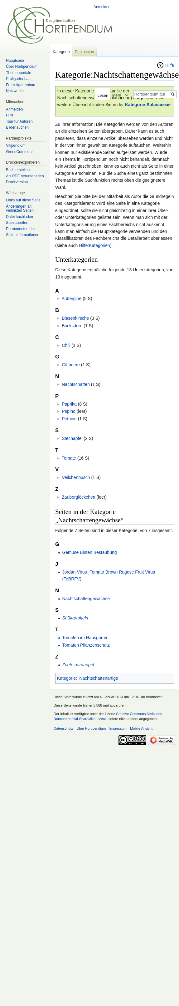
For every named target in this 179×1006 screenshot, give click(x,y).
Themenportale (18, 73)
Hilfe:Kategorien (94, 245)
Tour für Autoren (19, 121)
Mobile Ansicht (141, 728)
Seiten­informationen (22, 235)
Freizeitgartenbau (20, 85)
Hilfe (169, 65)
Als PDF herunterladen (25, 176)
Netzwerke (15, 91)
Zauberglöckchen (78, 497)
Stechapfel (72, 438)
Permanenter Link (21, 229)
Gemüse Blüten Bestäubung (89, 552)
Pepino (68, 411)
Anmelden (102, 7)
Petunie (69, 418)
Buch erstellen (18, 170)
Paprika (69, 404)
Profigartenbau (18, 78)
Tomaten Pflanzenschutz (86, 645)
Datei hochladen (19, 217)
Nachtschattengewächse (86, 598)
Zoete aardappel (78, 664)
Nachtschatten (76, 384)
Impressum (117, 728)
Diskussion (84, 51)
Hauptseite (15, 60)
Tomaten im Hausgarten (85, 637)
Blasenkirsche (75, 318)
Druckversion (17, 182)
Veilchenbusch (76, 477)
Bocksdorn (72, 325)
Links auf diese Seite (23, 200)
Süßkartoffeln (75, 617)
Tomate (69, 458)
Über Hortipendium (21, 66)
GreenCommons (19, 152)
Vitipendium (15, 145)
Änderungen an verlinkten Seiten (20, 208)
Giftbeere (71, 364)
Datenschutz (63, 728)
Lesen (99, 95)
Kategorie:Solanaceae (148, 104)
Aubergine (71, 298)
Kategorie (66, 678)
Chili (66, 345)
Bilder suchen (17, 127)
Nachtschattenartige (98, 678)
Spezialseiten (17, 222)
